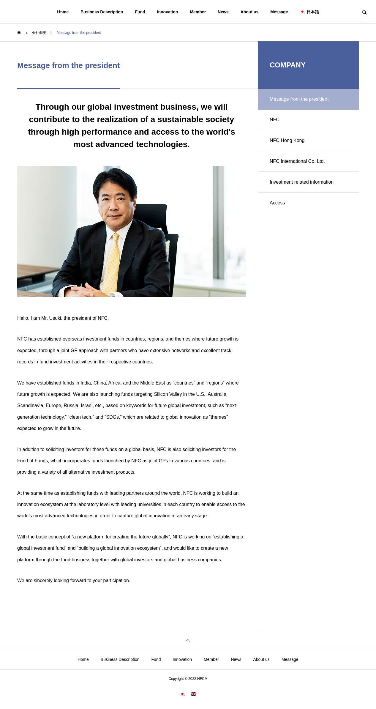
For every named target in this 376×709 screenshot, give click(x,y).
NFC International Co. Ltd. (297, 161)
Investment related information (302, 182)
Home (83, 659)
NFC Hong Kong (287, 140)
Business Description (120, 659)
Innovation (167, 12)
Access (277, 202)
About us (250, 12)
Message (279, 12)
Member (198, 12)
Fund (140, 12)
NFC (274, 119)
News (223, 12)
